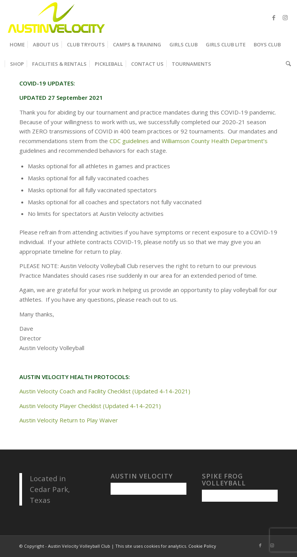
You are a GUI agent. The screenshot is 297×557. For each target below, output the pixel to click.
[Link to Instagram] (285, 17)
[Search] (286, 63)
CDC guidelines (129, 141)
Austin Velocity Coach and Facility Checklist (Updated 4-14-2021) (104, 391)
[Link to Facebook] (274, 17)
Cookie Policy (202, 546)
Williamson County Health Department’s (215, 141)
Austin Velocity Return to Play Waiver (68, 420)
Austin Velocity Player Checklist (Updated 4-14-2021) (90, 406)
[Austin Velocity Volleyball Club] (55, 17)
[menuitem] (17, 44)
